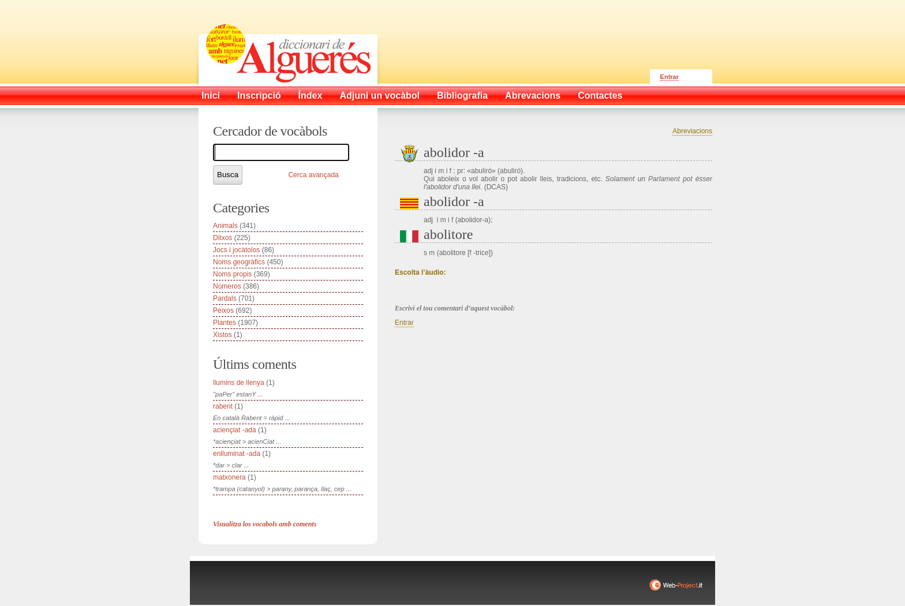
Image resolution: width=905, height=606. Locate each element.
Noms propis (232, 274)
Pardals (225, 298)
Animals (225, 226)
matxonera (229, 477)
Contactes (600, 95)
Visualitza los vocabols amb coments (264, 524)
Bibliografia (462, 95)
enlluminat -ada (236, 454)
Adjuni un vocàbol (379, 95)
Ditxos (222, 238)
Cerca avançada (313, 175)
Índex (310, 95)
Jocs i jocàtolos (236, 250)
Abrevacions (532, 95)
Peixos (223, 310)
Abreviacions (692, 131)
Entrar (669, 76)
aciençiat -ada (234, 430)
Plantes (224, 323)
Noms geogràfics (239, 262)
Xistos (222, 335)
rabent (223, 406)
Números (227, 286)
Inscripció (259, 95)
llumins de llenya (238, 383)
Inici (210, 95)
